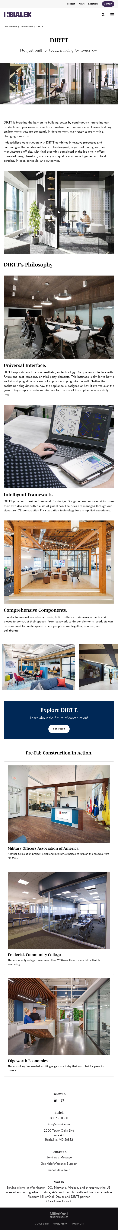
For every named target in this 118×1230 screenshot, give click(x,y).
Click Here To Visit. (59, 1201)
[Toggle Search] (103, 14)
